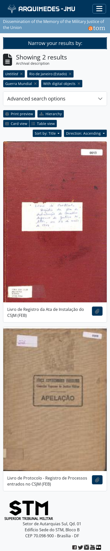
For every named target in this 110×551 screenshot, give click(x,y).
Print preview (19, 113)
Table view (43, 123)
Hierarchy (51, 113)
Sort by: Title (46, 133)
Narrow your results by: (55, 43)
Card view (16, 123)
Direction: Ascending (84, 133)
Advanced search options (36, 98)
